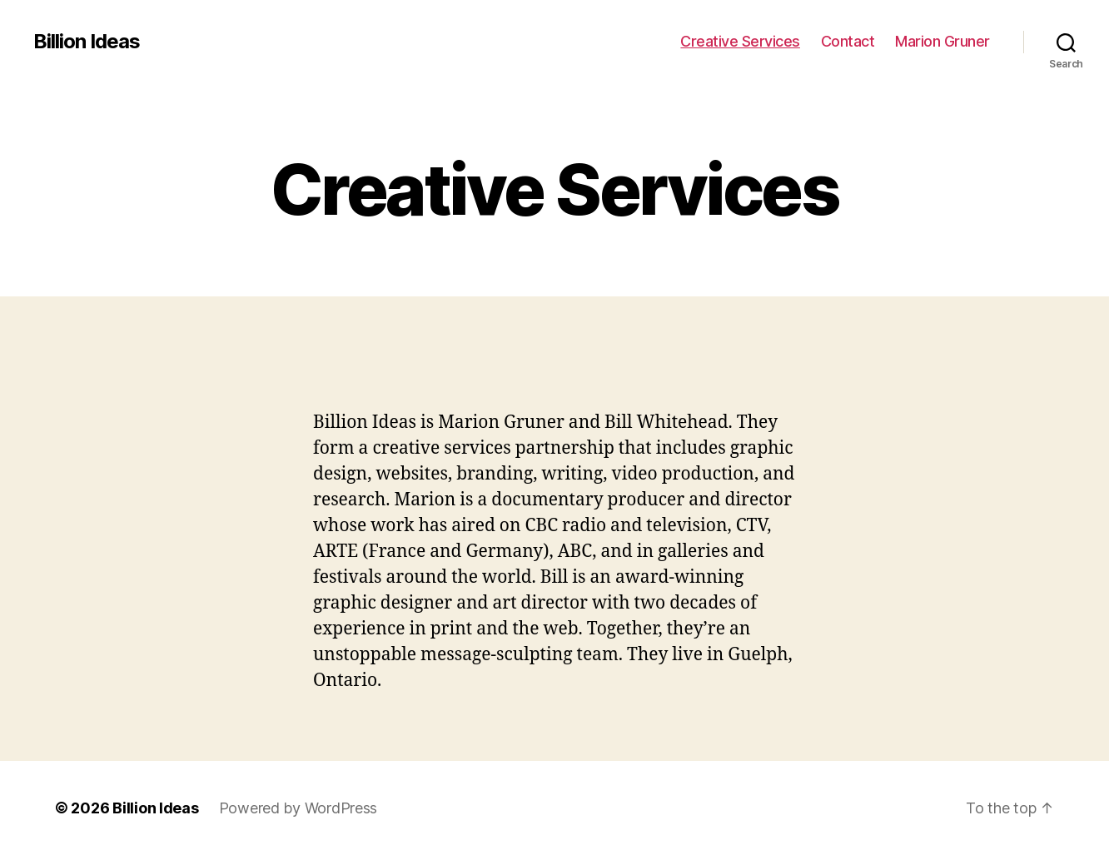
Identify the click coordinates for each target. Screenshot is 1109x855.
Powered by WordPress (298, 808)
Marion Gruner (942, 41)
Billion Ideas (86, 42)
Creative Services (740, 41)
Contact (848, 41)
